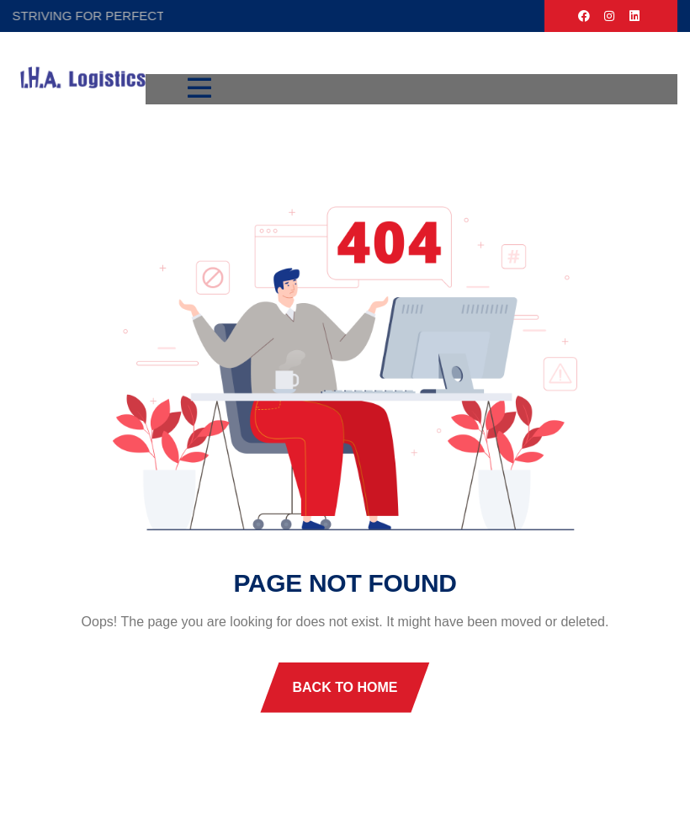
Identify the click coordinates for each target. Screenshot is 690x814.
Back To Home (344, 687)
